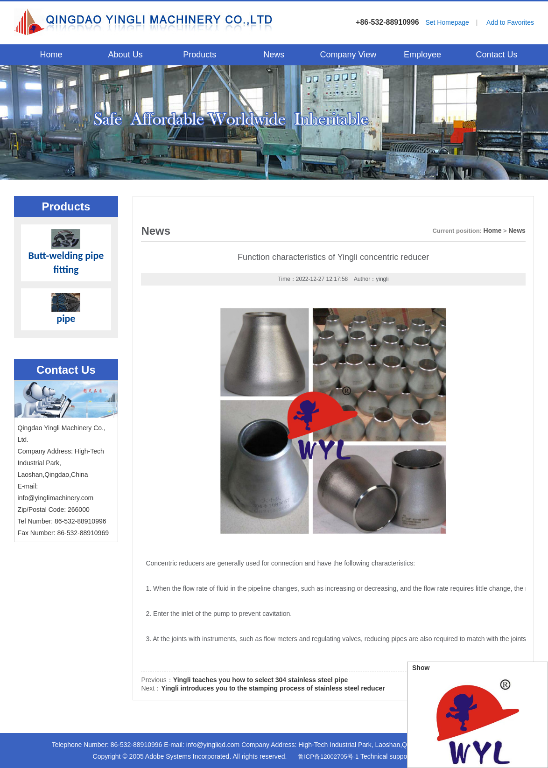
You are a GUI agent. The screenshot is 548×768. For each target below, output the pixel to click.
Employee (422, 54)
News (273, 54)
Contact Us (496, 54)
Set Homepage (447, 22)
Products (199, 54)
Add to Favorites (510, 22)
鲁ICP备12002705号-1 (328, 756)
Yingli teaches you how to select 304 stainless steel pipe (260, 680)
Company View (348, 54)
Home (51, 54)
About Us (125, 54)
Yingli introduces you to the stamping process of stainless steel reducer (273, 688)
